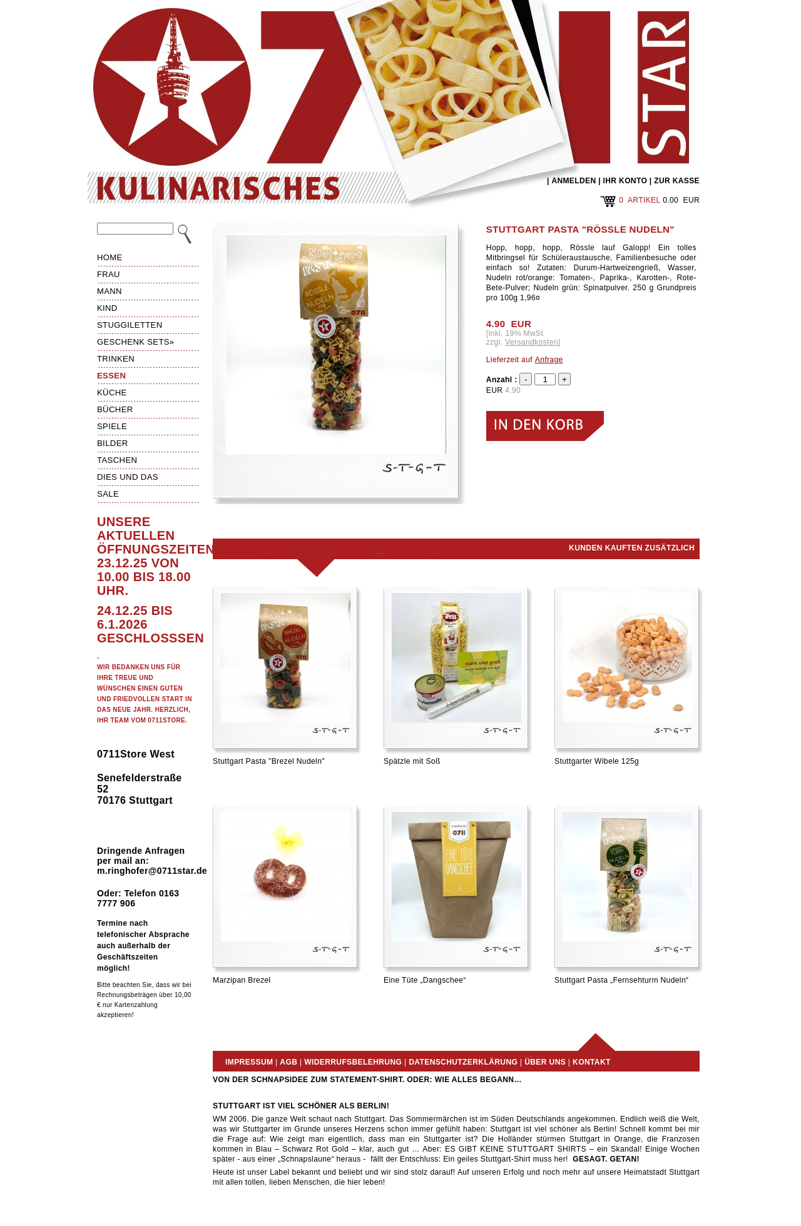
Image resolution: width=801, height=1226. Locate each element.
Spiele (112, 426)
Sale (108, 494)
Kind (107, 308)
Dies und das (127, 477)
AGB (288, 1062)
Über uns (545, 1062)
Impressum (249, 1062)
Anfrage (549, 359)
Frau (108, 274)
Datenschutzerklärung (463, 1062)
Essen (111, 375)
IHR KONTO (625, 180)
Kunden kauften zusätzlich (632, 548)
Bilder (112, 443)
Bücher (115, 409)
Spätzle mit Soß (412, 761)
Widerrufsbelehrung (353, 1062)
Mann (109, 291)
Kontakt (592, 1062)
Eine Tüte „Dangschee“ (425, 980)
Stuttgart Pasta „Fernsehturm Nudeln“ (621, 980)
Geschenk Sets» (136, 342)
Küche (112, 392)
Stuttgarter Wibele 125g (596, 761)
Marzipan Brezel (242, 980)
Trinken (116, 358)
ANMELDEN (573, 180)
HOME (110, 257)
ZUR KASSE (677, 180)
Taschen (117, 460)
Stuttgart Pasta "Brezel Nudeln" (269, 761)
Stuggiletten (129, 325)
